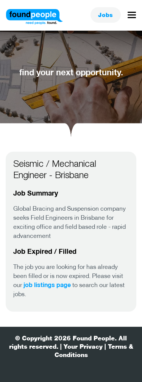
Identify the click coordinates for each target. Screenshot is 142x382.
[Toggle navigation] (131, 16)
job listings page (47, 284)
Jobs (105, 15)
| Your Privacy (81, 346)
